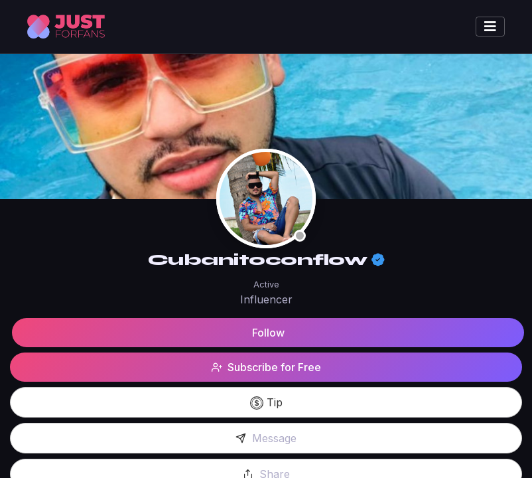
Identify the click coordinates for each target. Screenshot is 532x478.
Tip (266, 403)
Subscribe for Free (266, 367)
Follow (268, 332)
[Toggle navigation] (490, 27)
